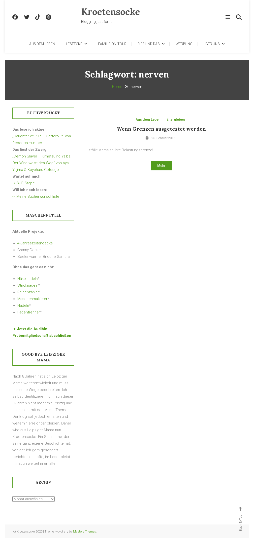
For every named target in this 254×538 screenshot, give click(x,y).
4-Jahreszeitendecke (35, 243)
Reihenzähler (28, 292)
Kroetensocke (110, 11)
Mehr (161, 166)
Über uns (211, 44)
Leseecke (74, 44)
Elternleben (175, 119)
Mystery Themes (84, 531)
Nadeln (23, 305)
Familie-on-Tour (112, 44)
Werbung (184, 44)
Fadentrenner (28, 312)
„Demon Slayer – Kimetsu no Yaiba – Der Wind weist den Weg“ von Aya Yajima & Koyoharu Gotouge (43, 163)
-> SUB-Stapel (23, 183)
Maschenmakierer (32, 299)
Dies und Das (148, 44)
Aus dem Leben (42, 44)
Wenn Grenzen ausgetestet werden (161, 129)
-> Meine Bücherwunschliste (35, 196)
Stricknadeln (27, 285)
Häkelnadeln (27, 278)
